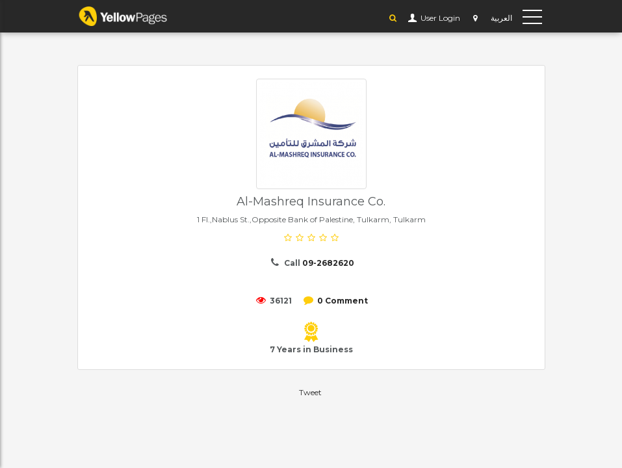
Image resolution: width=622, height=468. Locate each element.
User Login (439, 18)
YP (135, 16)
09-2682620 (328, 263)
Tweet (310, 392)
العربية (501, 18)
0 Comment (342, 301)
